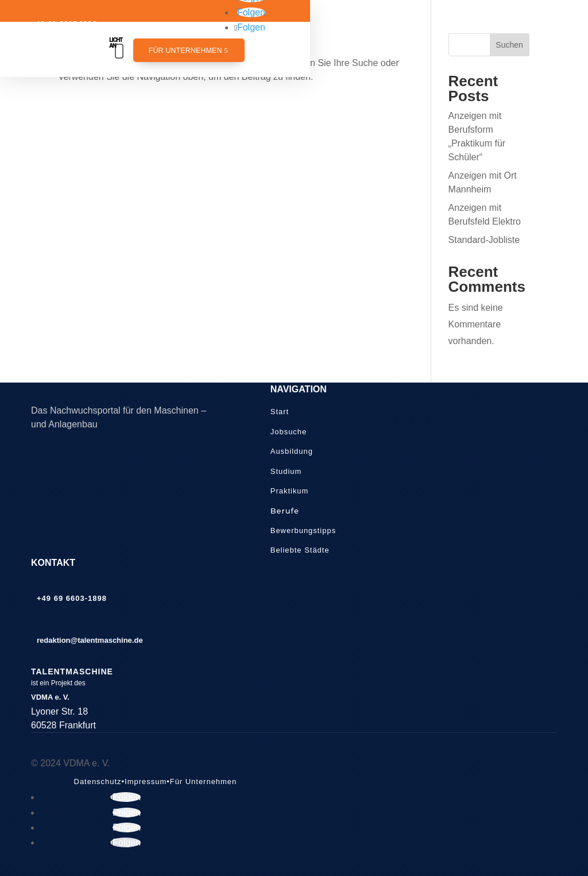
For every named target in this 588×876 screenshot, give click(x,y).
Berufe (284, 510)
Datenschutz (98, 781)
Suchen (509, 44)
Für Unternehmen (185, 51)
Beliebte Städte (300, 550)
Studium (286, 471)
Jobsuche (288, 431)
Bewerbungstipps (303, 530)
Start (279, 411)
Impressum (146, 781)
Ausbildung (291, 451)
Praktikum (289, 491)
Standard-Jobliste (484, 240)
